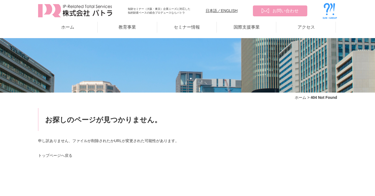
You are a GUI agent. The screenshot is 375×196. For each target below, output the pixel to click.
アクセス (306, 27)
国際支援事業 (247, 27)
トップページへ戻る (55, 155)
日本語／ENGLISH (221, 10)
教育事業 (127, 27)
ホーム (67, 27)
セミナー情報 (187, 27)
